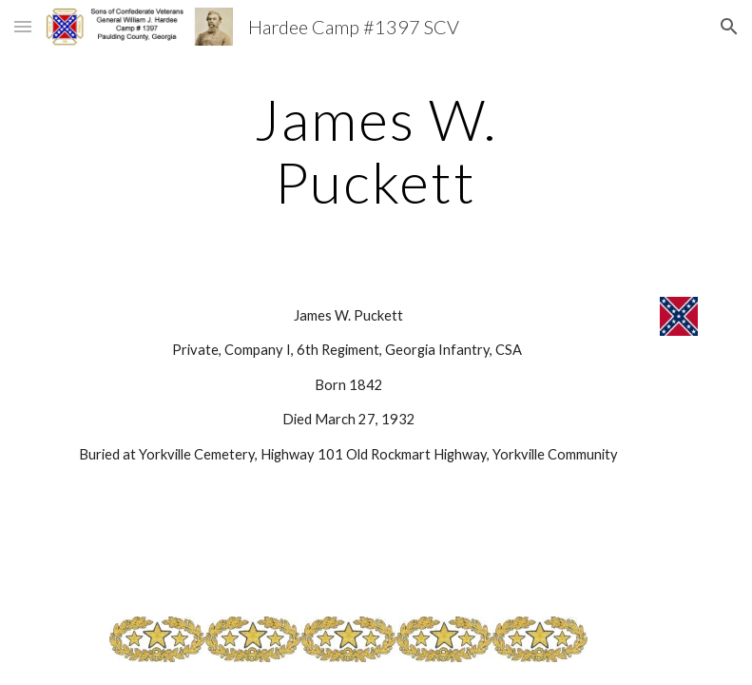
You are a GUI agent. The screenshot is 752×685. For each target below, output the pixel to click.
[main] (376, 150)
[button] (23, 26)
